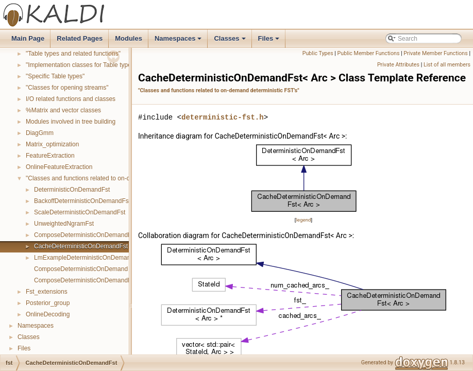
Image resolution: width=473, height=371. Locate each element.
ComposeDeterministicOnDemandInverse (91, 280)
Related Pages (80, 38)
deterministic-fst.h (222, 117)
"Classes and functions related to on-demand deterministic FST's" (115, 178)
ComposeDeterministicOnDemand (81, 269)
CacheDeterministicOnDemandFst (81, 246)
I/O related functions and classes (70, 99)
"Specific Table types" (55, 76)
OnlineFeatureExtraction (59, 167)
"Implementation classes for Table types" (81, 65)
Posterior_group (48, 303)
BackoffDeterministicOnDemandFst (82, 201)
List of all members (447, 64)
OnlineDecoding (48, 314)
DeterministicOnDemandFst (72, 189)
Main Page (27, 38)
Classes (230, 41)
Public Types (317, 53)
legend (303, 220)
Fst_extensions (46, 291)
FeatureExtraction (50, 155)
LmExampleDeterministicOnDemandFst (88, 257)
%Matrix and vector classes (63, 110)
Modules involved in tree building (70, 121)
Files (269, 41)
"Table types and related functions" (73, 53)
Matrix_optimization (52, 144)
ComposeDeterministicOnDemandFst (85, 235)
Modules (128, 38)
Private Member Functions (435, 53)
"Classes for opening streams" (67, 87)
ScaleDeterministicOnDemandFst (79, 212)
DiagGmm (40, 133)
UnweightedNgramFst (64, 223)
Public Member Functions (368, 53)
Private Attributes (398, 64)
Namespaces (179, 41)
